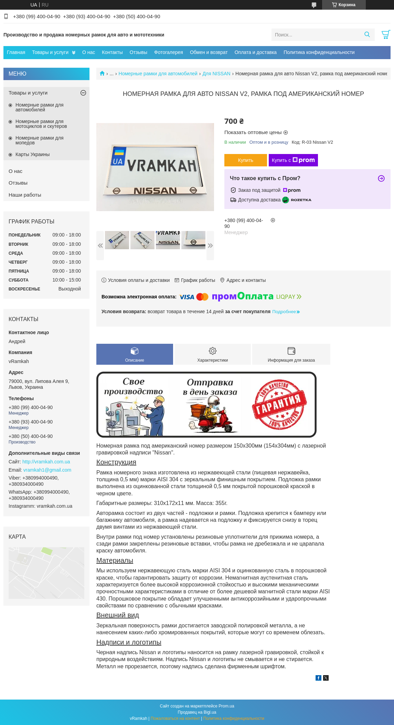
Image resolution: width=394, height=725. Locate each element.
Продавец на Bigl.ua (197, 712)
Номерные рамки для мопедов (39, 140)
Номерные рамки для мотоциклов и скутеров (41, 124)
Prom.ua (226, 706)
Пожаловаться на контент (175, 718)
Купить (245, 160)
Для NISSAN (216, 73)
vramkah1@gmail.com (47, 470)
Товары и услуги (50, 52)
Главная (16, 52)
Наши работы (25, 195)
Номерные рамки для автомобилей (158, 73)
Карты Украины (32, 154)
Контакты (112, 52)
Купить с (293, 160)
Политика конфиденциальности (319, 52)
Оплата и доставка (256, 52)
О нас (88, 52)
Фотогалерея (168, 52)
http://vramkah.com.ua (46, 461)
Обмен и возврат (209, 52)
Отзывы (138, 52)
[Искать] (367, 35)
